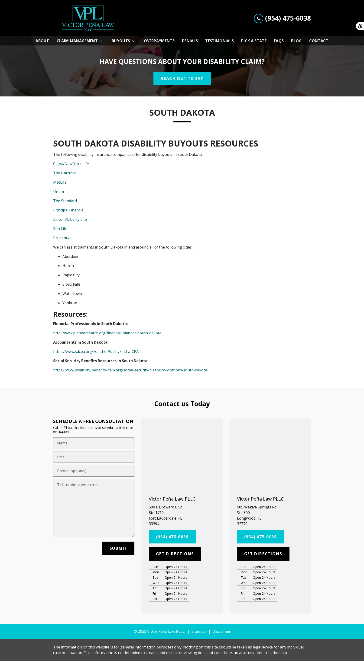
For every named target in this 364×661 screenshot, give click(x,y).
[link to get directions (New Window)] (182, 515)
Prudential (62, 237)
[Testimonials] (219, 40)
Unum (58, 191)
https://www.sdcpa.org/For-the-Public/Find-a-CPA (96, 351)
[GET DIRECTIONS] (175, 554)
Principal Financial (68, 210)
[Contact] (318, 40)
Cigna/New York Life (71, 163)
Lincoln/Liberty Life (70, 219)
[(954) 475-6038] (172, 537)
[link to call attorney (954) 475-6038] (282, 18)
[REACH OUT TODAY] (182, 78)
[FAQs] (279, 40)
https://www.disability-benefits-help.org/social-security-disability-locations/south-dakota (130, 370)
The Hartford (64, 173)
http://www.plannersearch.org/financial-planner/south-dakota (107, 332)
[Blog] (296, 40)
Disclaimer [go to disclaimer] (221, 631)
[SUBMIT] (118, 548)
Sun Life (60, 228)
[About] (42, 40)
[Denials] (190, 40)
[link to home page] (88, 18)
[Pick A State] (253, 40)
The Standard (65, 200)
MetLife (60, 182)
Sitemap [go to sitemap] (199, 631)
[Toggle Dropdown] (102, 41)
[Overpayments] (159, 40)
